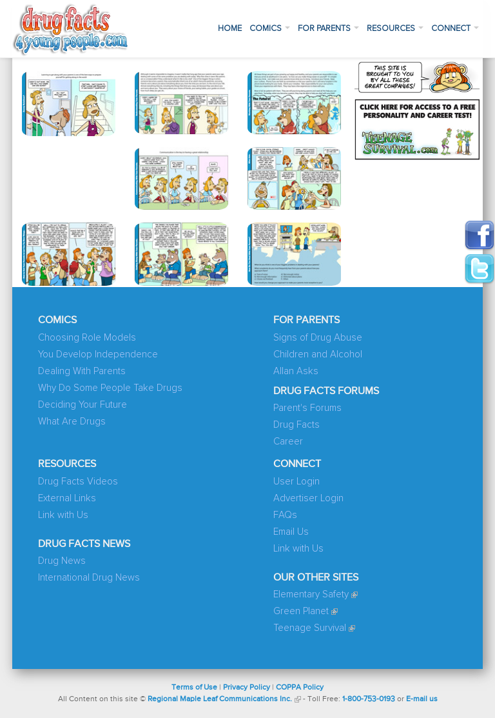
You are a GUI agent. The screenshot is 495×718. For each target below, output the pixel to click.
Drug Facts (296, 425)
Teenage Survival (309, 628)
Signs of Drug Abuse (317, 338)
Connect (455, 29)
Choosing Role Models (87, 338)
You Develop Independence (98, 354)
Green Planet (301, 611)
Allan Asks (295, 371)
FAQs (285, 515)
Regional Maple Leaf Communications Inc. (220, 699)
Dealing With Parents (82, 371)
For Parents (328, 29)
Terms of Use (194, 688)
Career (288, 441)
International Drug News (89, 578)
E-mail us (422, 699)
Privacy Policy (246, 688)
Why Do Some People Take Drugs (110, 388)
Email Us (291, 532)
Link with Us (63, 515)
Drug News (62, 561)
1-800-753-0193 (368, 699)
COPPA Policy (300, 688)
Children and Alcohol (317, 354)
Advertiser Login (308, 498)
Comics (269, 29)
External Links (67, 498)
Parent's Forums (307, 408)
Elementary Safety (311, 594)
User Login (296, 481)
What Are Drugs (72, 421)
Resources (395, 29)
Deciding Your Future (82, 405)
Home (230, 29)
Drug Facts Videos (78, 481)
